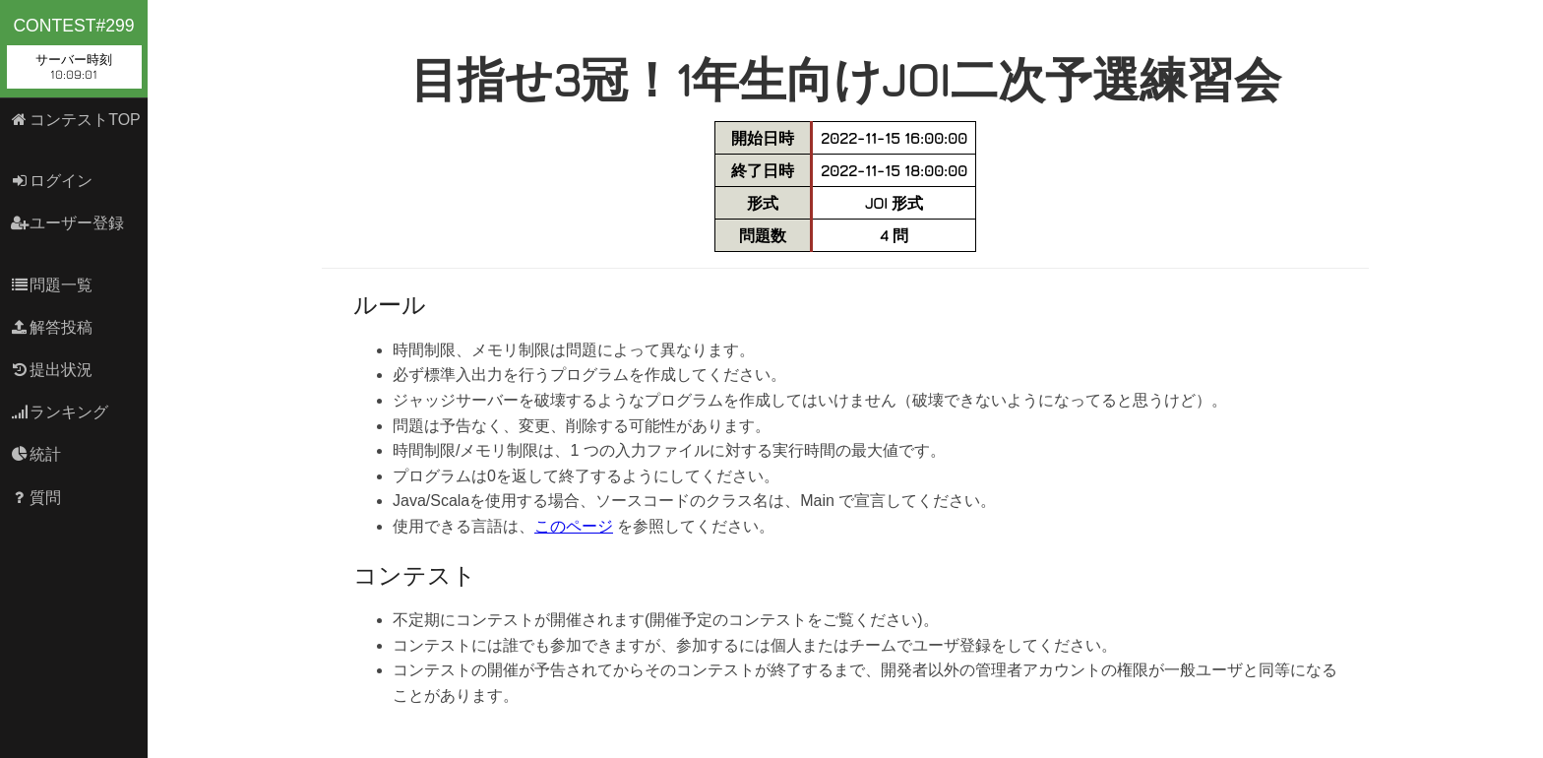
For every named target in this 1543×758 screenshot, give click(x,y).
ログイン (51, 180)
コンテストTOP (75, 119)
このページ (573, 526)
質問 (36, 497)
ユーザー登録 (67, 223)
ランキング (59, 412)
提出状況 (51, 369)
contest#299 (74, 52)
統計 (36, 454)
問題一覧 (51, 285)
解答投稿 (51, 327)
